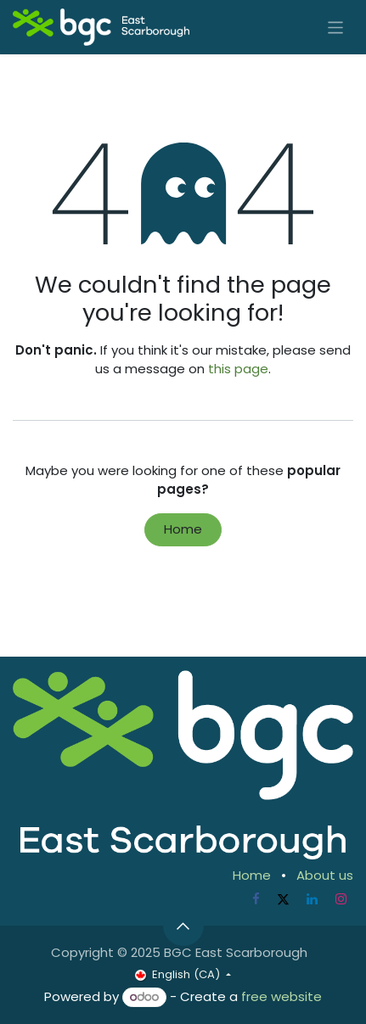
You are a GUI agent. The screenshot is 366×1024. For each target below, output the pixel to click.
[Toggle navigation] (336, 26)
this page (238, 369)
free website (281, 996)
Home (183, 529)
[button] (183, 925)
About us (324, 875)
